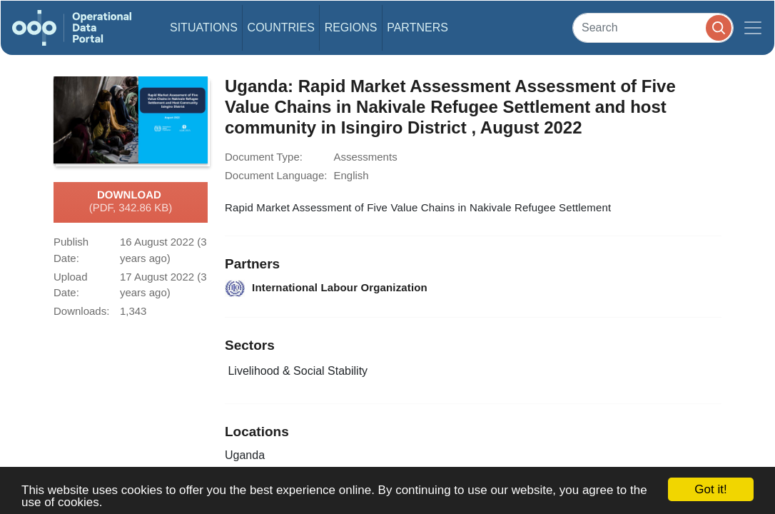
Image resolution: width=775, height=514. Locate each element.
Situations (204, 27)
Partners (417, 27)
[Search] (653, 27)
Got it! (710, 489)
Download (131, 202)
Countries (281, 27)
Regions (351, 27)
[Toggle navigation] (753, 28)
